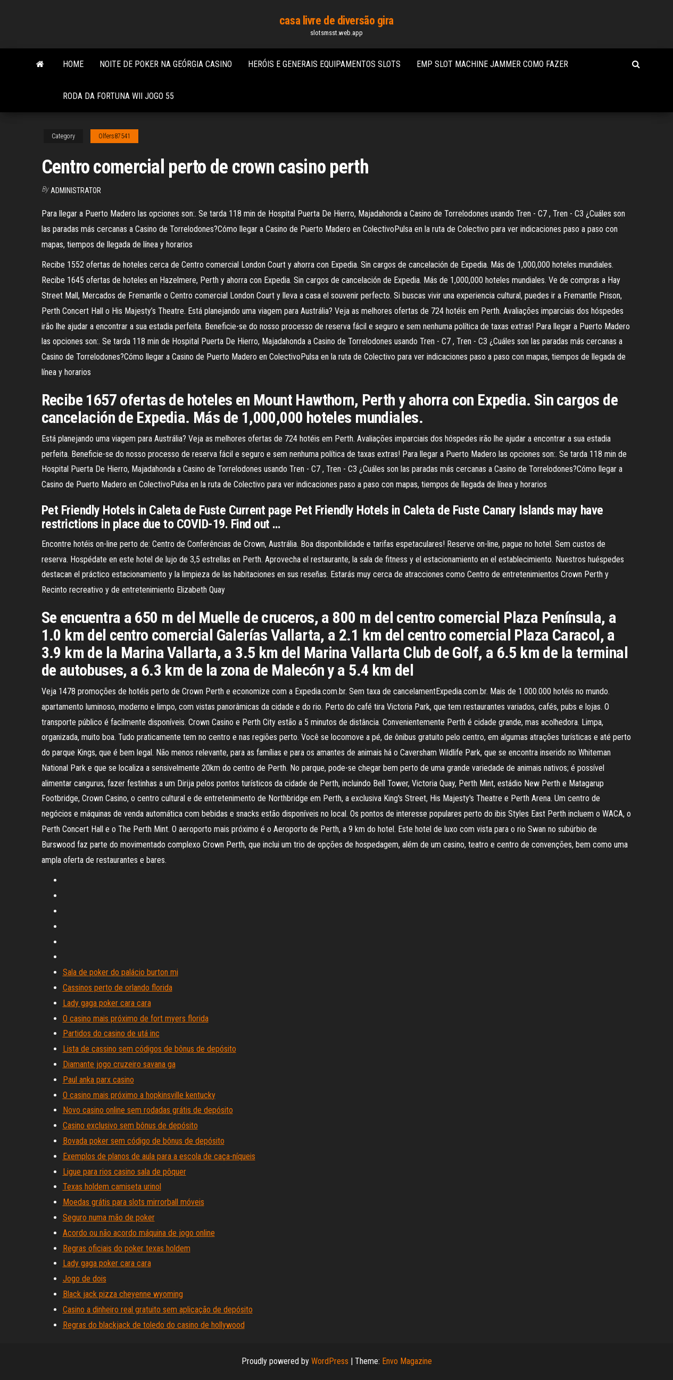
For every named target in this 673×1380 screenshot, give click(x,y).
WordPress (329, 1361)
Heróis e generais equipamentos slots (324, 64)
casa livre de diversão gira (336, 20)
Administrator (76, 190)
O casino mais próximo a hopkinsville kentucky (139, 1095)
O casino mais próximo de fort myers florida (136, 1018)
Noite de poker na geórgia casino (165, 64)
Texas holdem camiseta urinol (112, 1187)
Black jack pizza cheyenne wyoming (123, 1294)
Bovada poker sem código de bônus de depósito (144, 1141)
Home (73, 64)
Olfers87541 (114, 136)
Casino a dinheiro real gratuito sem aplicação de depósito (158, 1309)
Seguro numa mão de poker (109, 1217)
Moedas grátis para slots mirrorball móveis (133, 1202)
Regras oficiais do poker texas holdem (126, 1248)
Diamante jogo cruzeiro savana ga (119, 1064)
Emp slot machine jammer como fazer (492, 64)
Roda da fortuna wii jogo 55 (118, 96)
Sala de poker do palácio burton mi (120, 972)
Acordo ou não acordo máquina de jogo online (139, 1233)
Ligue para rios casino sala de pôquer (124, 1172)
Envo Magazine (407, 1361)
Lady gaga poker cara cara (107, 1003)
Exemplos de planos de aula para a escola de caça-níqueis (159, 1156)
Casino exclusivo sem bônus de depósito (130, 1125)
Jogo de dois (84, 1279)
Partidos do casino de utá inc (111, 1033)
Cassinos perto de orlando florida (117, 988)
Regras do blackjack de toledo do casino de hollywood (154, 1325)
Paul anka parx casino (98, 1080)
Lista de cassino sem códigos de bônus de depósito (149, 1049)
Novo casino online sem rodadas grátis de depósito (148, 1110)
